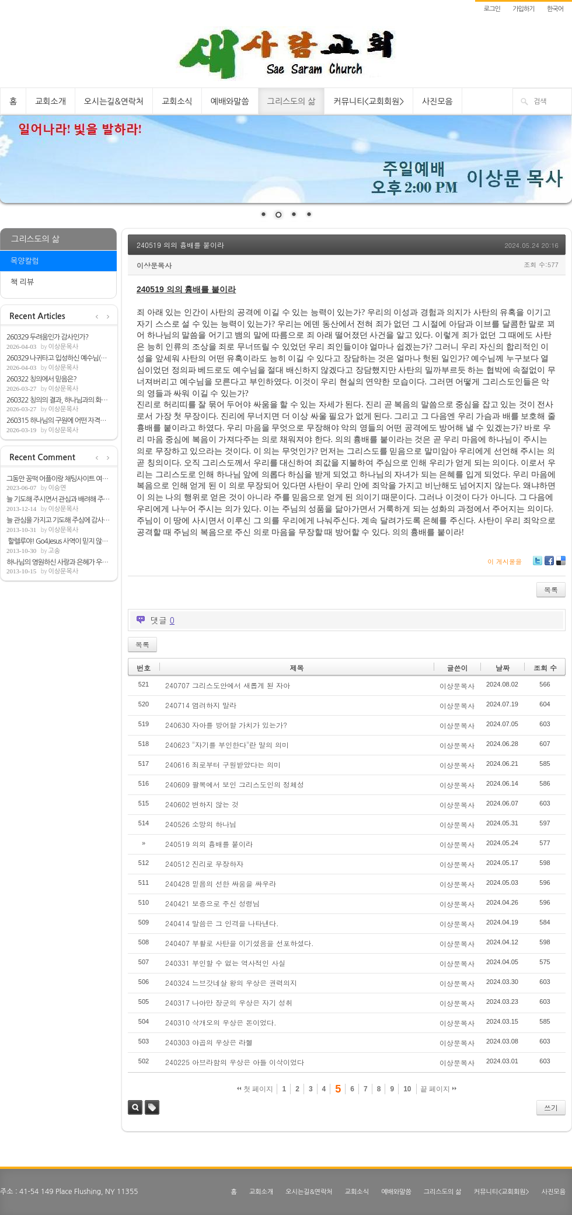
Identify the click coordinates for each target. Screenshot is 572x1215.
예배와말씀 (230, 101)
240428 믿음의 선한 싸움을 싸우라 (220, 883)
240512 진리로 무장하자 (204, 864)
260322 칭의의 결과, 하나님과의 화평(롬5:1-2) (58, 400)
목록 (551, 589)
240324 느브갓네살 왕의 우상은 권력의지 (231, 983)
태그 (152, 1107)
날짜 (503, 668)
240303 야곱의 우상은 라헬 (209, 1042)
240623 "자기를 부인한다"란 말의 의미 (227, 745)
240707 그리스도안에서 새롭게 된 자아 (227, 685)
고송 (54, 551)
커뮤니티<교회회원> (368, 101)
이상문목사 (63, 347)
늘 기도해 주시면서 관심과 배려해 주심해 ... (58, 499)
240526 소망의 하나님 (200, 824)
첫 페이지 (255, 1089)
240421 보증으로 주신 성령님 (212, 903)
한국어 (555, 9)
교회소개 (50, 101)
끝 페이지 (438, 1089)
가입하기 (523, 9)
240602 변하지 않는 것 (202, 804)
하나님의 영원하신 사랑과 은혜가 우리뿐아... (58, 562)
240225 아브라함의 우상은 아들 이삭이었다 (234, 1062)
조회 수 (545, 668)
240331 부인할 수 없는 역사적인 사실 (225, 963)
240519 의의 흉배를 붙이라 (180, 245)
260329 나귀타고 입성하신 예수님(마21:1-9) (58, 358)
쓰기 (551, 1107)
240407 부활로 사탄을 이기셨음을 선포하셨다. (239, 943)
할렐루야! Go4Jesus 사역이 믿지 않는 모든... (58, 541)
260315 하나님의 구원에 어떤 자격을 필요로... (58, 420)
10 (407, 1089)
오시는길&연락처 (114, 101)
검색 (135, 1107)
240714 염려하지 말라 (200, 705)
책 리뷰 (22, 282)
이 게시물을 (504, 561)
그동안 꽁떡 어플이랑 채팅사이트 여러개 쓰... (58, 478)
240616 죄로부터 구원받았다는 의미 (223, 764)
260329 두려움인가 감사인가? (47, 337)
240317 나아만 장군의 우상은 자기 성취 (228, 1002)
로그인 (492, 9)
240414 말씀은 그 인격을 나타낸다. (222, 923)
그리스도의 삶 (291, 101)
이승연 (57, 488)
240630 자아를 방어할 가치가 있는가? (226, 725)
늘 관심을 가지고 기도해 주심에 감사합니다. (58, 520)
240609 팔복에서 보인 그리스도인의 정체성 (234, 784)
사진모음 (437, 101)
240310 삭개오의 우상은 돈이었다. (221, 1022)
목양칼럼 (25, 261)
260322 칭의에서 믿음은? (41, 379)
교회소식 (177, 101)
